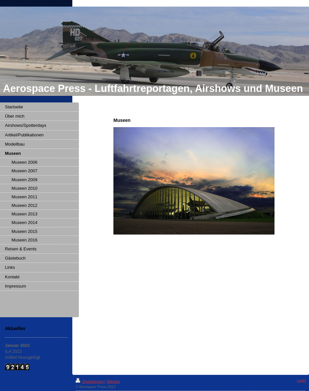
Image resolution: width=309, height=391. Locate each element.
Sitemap (113, 381)
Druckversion (90, 381)
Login (301, 380)
